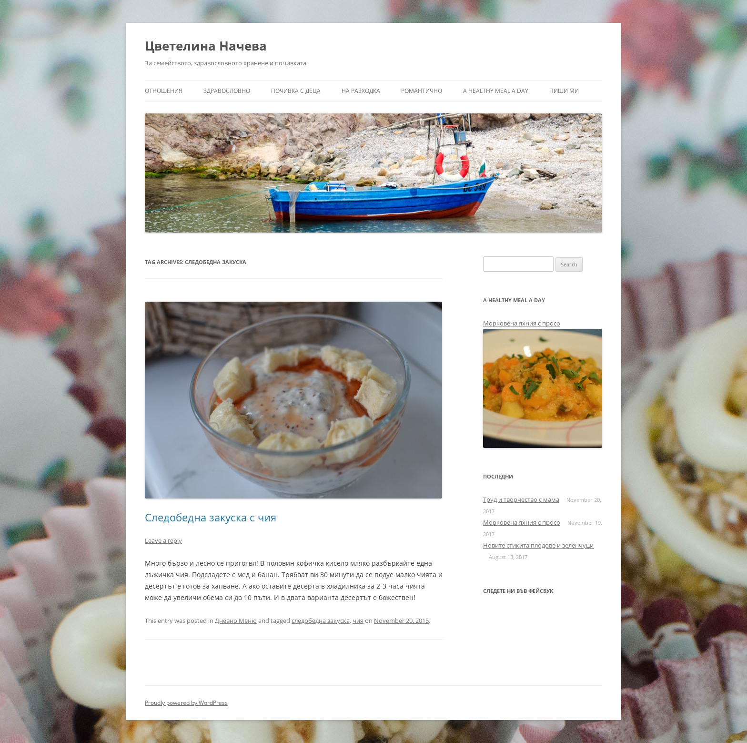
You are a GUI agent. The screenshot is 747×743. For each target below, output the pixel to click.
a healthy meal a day (495, 91)
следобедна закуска (321, 620)
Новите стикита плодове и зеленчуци (538, 545)
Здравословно (226, 91)
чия (358, 620)
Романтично (421, 91)
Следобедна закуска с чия (210, 517)
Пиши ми (564, 91)
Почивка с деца (296, 91)
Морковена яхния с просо (521, 323)
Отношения (163, 91)
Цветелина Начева (206, 45)
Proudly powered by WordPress (186, 703)
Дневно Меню (236, 620)
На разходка (361, 91)
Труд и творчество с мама (521, 499)
